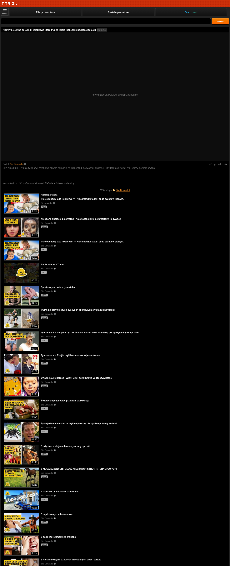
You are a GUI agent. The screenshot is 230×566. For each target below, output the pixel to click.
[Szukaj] (106, 21)
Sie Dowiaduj (16, 164)
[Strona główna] (9, 3)
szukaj (220, 21)
